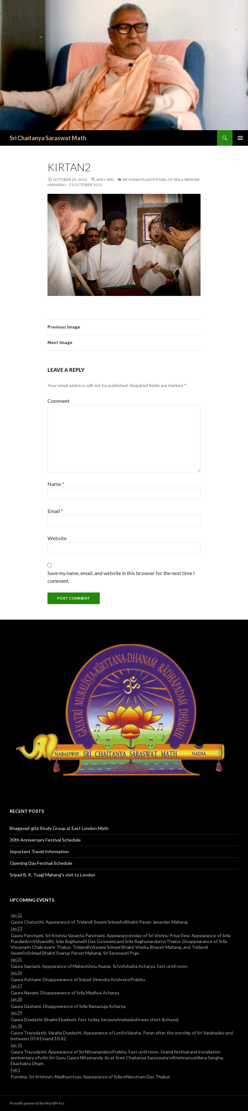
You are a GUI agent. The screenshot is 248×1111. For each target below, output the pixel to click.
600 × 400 (104, 179)
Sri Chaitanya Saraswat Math (48, 137)
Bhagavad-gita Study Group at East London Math (59, 828)
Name (55, 484)
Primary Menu (240, 138)
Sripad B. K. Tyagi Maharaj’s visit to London (52, 874)
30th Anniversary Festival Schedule (45, 840)
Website (57, 538)
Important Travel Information (39, 851)
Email (55, 511)
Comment (58, 401)
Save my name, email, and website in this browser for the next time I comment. (121, 577)
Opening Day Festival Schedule (41, 863)
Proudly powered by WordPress (37, 1103)
